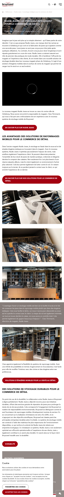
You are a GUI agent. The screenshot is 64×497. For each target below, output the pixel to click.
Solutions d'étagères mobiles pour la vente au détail (30, 380)
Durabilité (10, 444)
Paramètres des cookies (15, 487)
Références (9, 12)
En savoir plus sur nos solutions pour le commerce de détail (31, 179)
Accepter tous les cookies (16, 492)
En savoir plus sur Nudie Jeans (19, 128)
